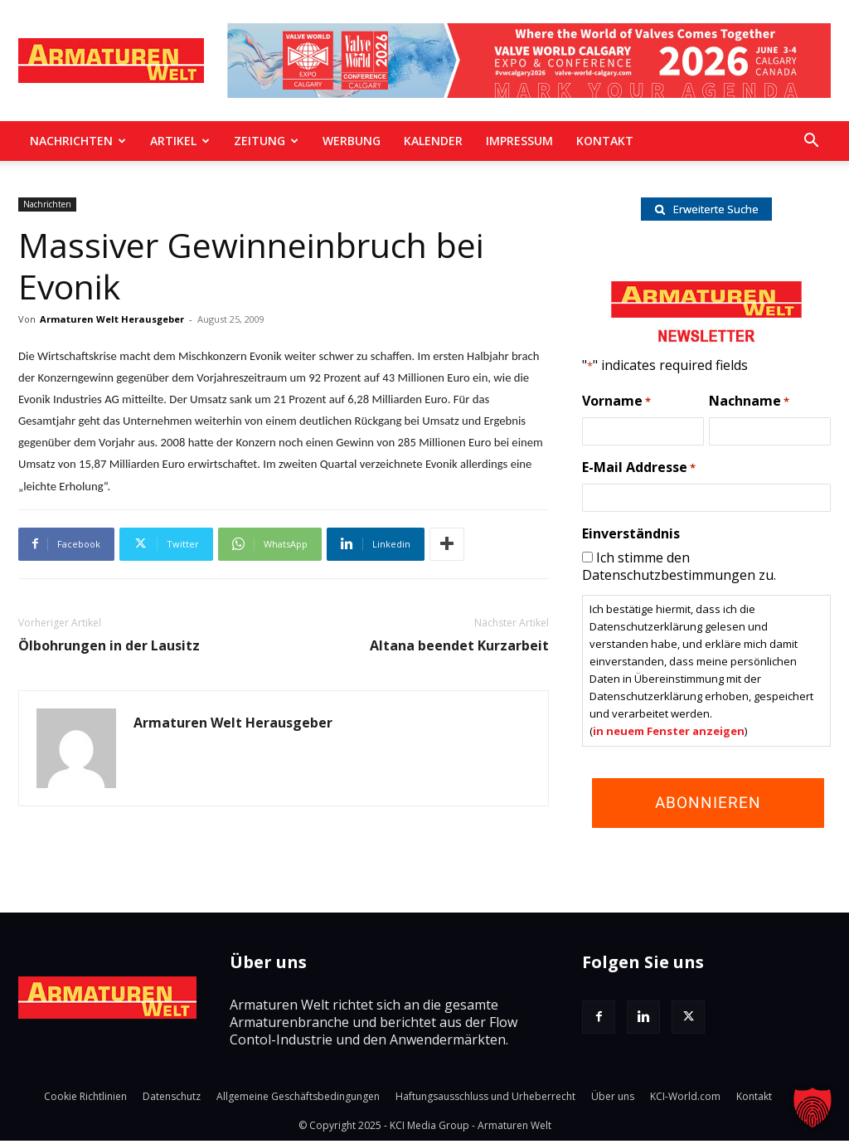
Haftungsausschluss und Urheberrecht (485, 1100)
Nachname (749, 405)
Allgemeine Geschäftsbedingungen (298, 1100)
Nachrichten (78, 140)
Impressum (519, 140)
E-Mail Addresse (639, 471)
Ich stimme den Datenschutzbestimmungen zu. (679, 569)
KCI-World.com (685, 1100)
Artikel (180, 140)
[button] (811, 142)
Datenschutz (172, 1100)
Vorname (616, 405)
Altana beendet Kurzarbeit (459, 646)
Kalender (433, 140)
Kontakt (604, 140)
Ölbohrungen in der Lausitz (109, 646)
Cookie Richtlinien (85, 1100)
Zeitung (266, 140)
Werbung (352, 140)
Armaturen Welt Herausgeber (112, 319)
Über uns (612, 1100)
